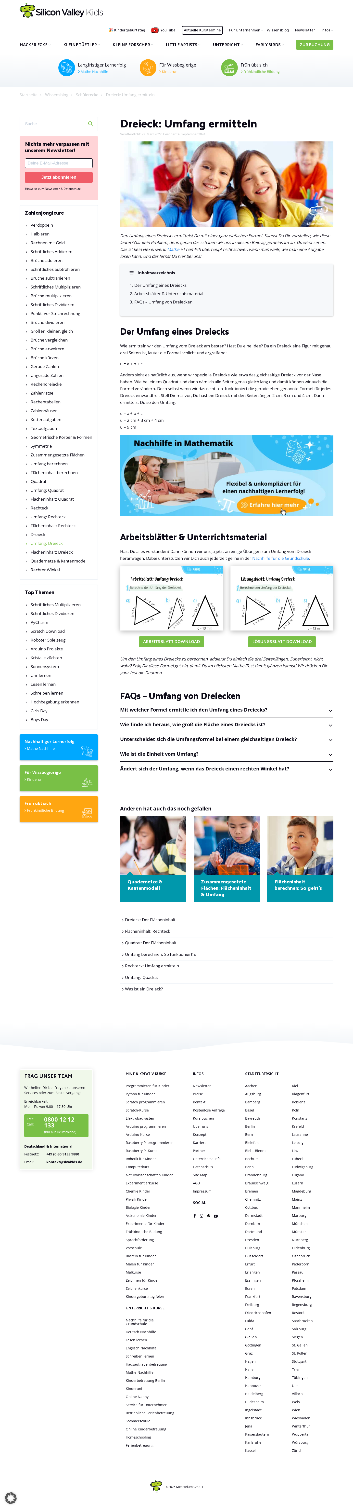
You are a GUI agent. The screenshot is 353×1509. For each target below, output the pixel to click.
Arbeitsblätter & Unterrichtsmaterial (169, 294)
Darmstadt (254, 1216)
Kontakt (199, 1102)
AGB (196, 1183)
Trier (296, 1370)
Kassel (250, 1451)
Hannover (253, 1386)
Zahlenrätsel (42, 393)
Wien (296, 1410)
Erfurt (250, 1264)
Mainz (297, 1199)
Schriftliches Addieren (51, 251)
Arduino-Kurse (138, 1135)
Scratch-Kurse (137, 1110)
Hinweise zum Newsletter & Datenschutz (53, 189)
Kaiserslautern (257, 1434)
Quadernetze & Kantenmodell (59, 561)
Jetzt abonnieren (58, 177)
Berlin (250, 1127)
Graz (249, 1353)
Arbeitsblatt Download (171, 642)
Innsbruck (253, 1418)
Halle (249, 1370)
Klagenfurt (300, 1094)
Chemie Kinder (138, 1191)
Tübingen (300, 1378)
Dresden (252, 1240)
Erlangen (252, 1272)
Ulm (295, 1386)
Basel (249, 1110)
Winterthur (301, 1426)
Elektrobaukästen (140, 1118)
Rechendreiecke (46, 384)
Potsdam (299, 1289)
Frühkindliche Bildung (260, 71)
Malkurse (133, 1272)
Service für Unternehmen (146, 1405)
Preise (198, 1094)
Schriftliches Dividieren (52, 304)
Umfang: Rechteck (48, 517)
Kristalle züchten (46, 657)
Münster (299, 1232)
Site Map (200, 1175)
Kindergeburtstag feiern (145, 1297)
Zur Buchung (315, 45)
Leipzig (297, 1143)
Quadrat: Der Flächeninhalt (150, 943)
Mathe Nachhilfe (93, 71)
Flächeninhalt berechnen (54, 472)
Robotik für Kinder (141, 1159)
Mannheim (301, 1208)
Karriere (199, 1143)
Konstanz (299, 1118)
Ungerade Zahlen (47, 375)
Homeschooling (138, 1437)
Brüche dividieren (47, 322)
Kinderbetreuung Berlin (145, 1381)
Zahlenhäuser (44, 410)
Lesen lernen (43, 684)
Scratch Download (48, 631)
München (300, 1224)
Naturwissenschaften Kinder (149, 1175)
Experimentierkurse (142, 1183)
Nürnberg (300, 1240)
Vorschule (134, 1248)
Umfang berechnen (49, 463)
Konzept (199, 1135)
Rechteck (39, 508)
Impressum (202, 1191)
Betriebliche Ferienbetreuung (150, 1413)
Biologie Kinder (138, 1208)
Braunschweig (256, 1183)
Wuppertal (300, 1434)
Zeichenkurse (137, 1289)
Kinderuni (168, 71)
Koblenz (298, 1102)
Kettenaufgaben (46, 419)
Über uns (200, 1127)
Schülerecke (87, 94)
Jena (248, 1426)
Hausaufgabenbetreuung (146, 1364)
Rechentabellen (46, 402)
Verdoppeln (42, 225)
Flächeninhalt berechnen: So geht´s (298, 886)
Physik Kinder (137, 1199)
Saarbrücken (302, 1321)
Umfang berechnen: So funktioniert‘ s (160, 955)
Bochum (252, 1159)
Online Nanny (137, 1397)
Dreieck (38, 534)
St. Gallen (300, 1345)
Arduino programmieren (146, 1127)
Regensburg (302, 1305)
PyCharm (39, 622)
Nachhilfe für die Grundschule (280, 559)
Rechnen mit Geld (48, 243)
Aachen (251, 1086)
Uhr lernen (41, 675)
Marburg (299, 1216)
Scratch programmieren (145, 1102)
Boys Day (39, 719)
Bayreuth (252, 1118)
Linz (295, 1151)
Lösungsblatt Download (282, 643)
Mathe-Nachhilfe (139, 1373)
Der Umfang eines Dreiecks (161, 285)
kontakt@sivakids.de (53, 1162)
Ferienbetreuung (139, 1445)
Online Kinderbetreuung (146, 1429)
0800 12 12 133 (59, 1123)
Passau (297, 1272)
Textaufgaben (44, 428)
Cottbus (251, 1208)
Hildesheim (254, 1402)
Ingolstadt (253, 1410)
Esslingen (253, 1280)
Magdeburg (301, 1191)
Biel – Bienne (255, 1151)
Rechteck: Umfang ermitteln (152, 966)
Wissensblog (278, 30)
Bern (249, 1135)
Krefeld (298, 1127)
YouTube (168, 30)
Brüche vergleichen (49, 340)
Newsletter (305, 30)
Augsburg (253, 1094)
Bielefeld (252, 1143)
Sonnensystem (45, 666)
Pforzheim (300, 1280)
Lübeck (297, 1159)
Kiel (295, 1086)
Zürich (297, 1451)
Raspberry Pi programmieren (150, 1143)
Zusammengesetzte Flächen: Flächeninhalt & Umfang (226, 889)
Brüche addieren (47, 260)
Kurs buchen (203, 1118)
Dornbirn (252, 1224)
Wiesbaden (301, 1418)
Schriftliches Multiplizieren (56, 287)
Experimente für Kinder (145, 1224)
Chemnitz (253, 1199)
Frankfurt (252, 1297)
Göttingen (253, 1345)
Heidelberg (254, 1394)
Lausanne (300, 1135)
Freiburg (252, 1305)
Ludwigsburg (302, 1167)
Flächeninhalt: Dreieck (52, 552)
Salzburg (299, 1329)
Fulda (249, 1321)
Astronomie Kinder (141, 1216)
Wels (296, 1402)
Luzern (297, 1183)
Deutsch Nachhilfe (141, 1332)
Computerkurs (137, 1167)
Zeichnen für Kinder (142, 1280)
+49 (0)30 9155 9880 (51, 1154)
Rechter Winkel (45, 570)
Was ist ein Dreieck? (144, 989)
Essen (250, 1289)
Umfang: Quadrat (47, 490)
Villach (297, 1394)
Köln (295, 1110)
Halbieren (40, 234)
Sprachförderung (140, 1240)
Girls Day (39, 710)
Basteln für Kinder (141, 1256)
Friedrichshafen (258, 1313)
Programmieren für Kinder (147, 1086)
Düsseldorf (254, 1256)
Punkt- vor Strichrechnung (55, 313)
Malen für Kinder (140, 1264)
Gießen (251, 1337)
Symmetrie (41, 446)
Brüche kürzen (45, 357)
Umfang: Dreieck (47, 543)
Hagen (250, 1361)
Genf (249, 1329)
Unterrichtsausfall (208, 1159)
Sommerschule (138, 1421)
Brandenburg (256, 1175)
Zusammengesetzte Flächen (58, 455)
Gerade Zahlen (45, 366)
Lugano (298, 1175)
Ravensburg (302, 1297)
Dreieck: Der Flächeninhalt (150, 920)
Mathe (173, 249)
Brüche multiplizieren (51, 296)
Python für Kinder (140, 1094)
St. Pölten (299, 1353)
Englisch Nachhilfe (141, 1348)
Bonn (249, 1167)
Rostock (298, 1313)
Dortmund (253, 1232)
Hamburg (253, 1378)
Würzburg (300, 1442)
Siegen (297, 1337)
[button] (11, 1498)
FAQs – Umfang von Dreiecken (164, 302)
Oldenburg (301, 1248)
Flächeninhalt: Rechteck (53, 525)
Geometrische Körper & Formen (61, 437)
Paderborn (300, 1264)
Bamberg (252, 1102)
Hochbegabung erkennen (55, 702)
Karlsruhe (253, 1442)
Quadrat (38, 481)
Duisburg (252, 1248)
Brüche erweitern (47, 349)
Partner (199, 1151)
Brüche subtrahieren (50, 278)
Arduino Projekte (47, 649)
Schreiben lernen (47, 693)
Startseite (29, 94)
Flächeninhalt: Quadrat (52, 499)
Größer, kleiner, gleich (52, 331)
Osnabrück (301, 1256)
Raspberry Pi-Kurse (141, 1151)
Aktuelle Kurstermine (202, 30)
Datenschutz (203, 1167)
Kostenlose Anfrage (209, 1110)
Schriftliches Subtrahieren (55, 269)
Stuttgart (299, 1361)
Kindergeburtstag (129, 30)
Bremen (251, 1191)
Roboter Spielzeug (48, 640)
